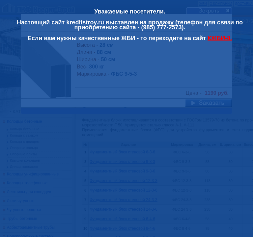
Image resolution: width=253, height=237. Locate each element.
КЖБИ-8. (220, 38)
